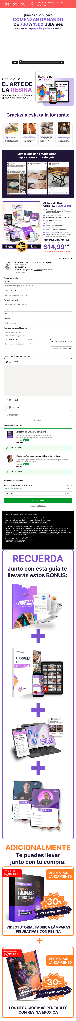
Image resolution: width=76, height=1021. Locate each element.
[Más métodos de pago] (38, 388)
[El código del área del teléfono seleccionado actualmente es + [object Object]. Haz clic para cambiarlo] (10, 313)
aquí (27, 505)
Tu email (7, 281)
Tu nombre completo (11, 300)
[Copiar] (25, 490)
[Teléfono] (44, 313)
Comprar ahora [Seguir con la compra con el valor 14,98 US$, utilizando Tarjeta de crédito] (38, 469)
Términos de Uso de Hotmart (13, 501)
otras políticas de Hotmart (47, 501)
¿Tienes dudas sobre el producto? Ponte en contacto (21, 482)
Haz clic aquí (38, 270)
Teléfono (7, 309)
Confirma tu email (10, 291)
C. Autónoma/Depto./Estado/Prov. (51, 339)
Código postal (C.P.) (11, 339)
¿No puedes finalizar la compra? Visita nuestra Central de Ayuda (24, 486)
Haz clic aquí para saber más (43, 494)
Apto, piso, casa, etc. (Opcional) (15, 328)
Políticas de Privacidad (30, 501)
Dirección (7, 319)
